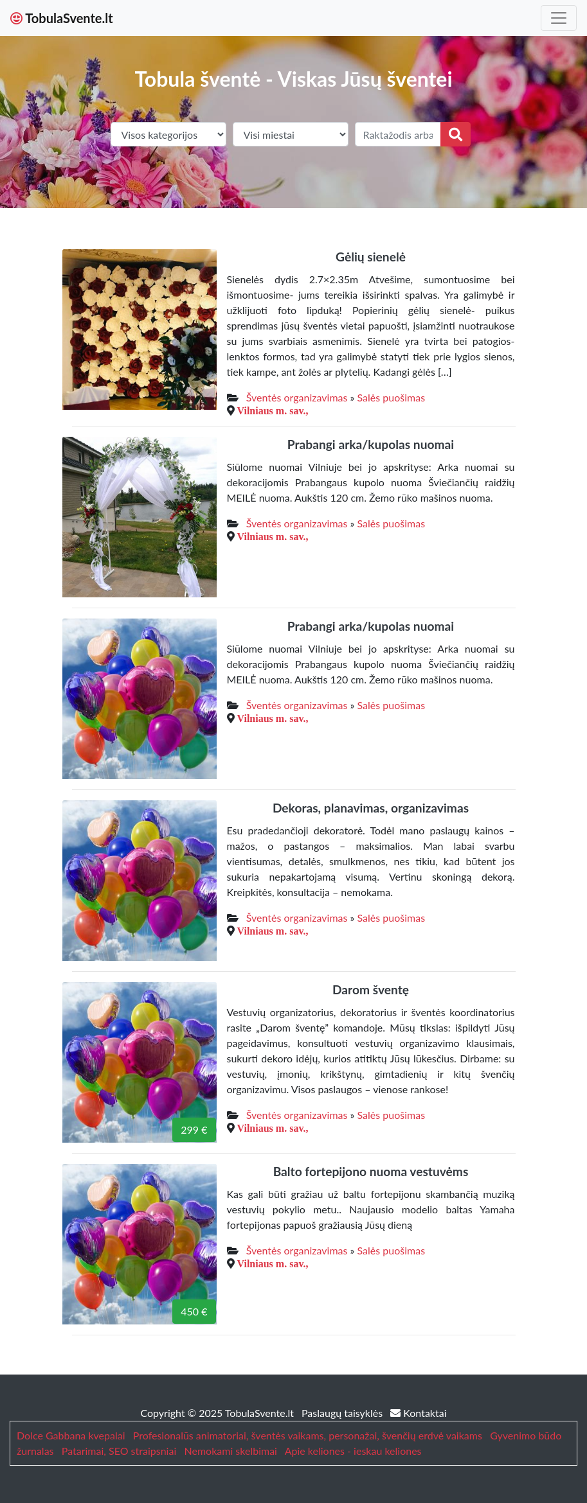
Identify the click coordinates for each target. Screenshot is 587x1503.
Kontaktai (418, 1413)
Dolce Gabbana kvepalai (71, 1435)
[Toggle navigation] (559, 18)
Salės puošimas (391, 397)
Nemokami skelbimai (231, 1451)
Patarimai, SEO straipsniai (119, 1451)
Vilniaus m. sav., (273, 410)
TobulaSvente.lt (61, 18)
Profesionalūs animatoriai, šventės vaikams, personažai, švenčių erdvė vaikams (307, 1435)
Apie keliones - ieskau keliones (353, 1451)
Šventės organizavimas (297, 397)
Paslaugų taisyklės (343, 1413)
